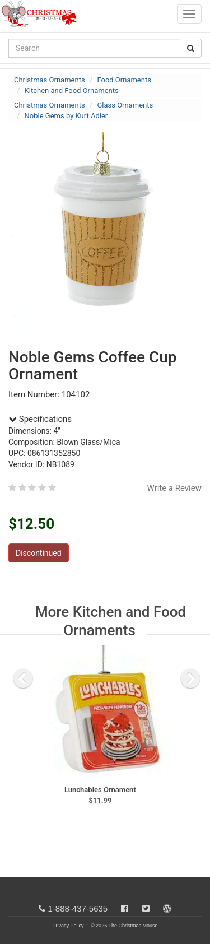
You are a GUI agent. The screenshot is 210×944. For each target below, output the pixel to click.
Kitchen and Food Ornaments (72, 90)
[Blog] (167, 908)
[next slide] (190, 678)
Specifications (40, 419)
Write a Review (174, 488)
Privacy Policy (67, 925)
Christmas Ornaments (49, 80)
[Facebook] (124, 908)
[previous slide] (23, 678)
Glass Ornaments (125, 105)
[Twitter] (146, 908)
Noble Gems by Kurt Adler (66, 115)
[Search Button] (191, 48)
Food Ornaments (124, 80)
